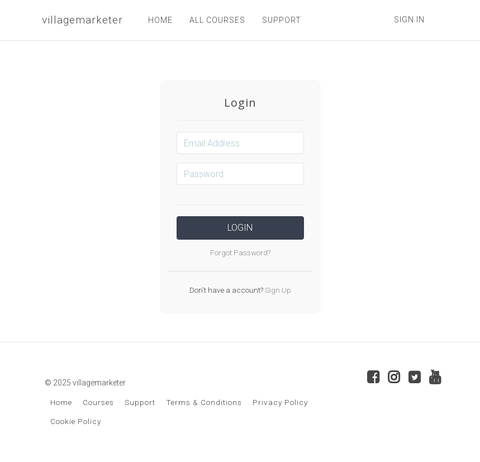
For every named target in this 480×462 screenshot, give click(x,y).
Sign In (409, 19)
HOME (160, 20)
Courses (98, 402)
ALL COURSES (217, 20)
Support (140, 402)
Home (61, 402)
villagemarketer (82, 19)
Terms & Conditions (204, 402)
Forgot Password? (240, 252)
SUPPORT (281, 20)
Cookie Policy (75, 421)
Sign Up (277, 289)
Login (240, 227)
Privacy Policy (280, 402)
